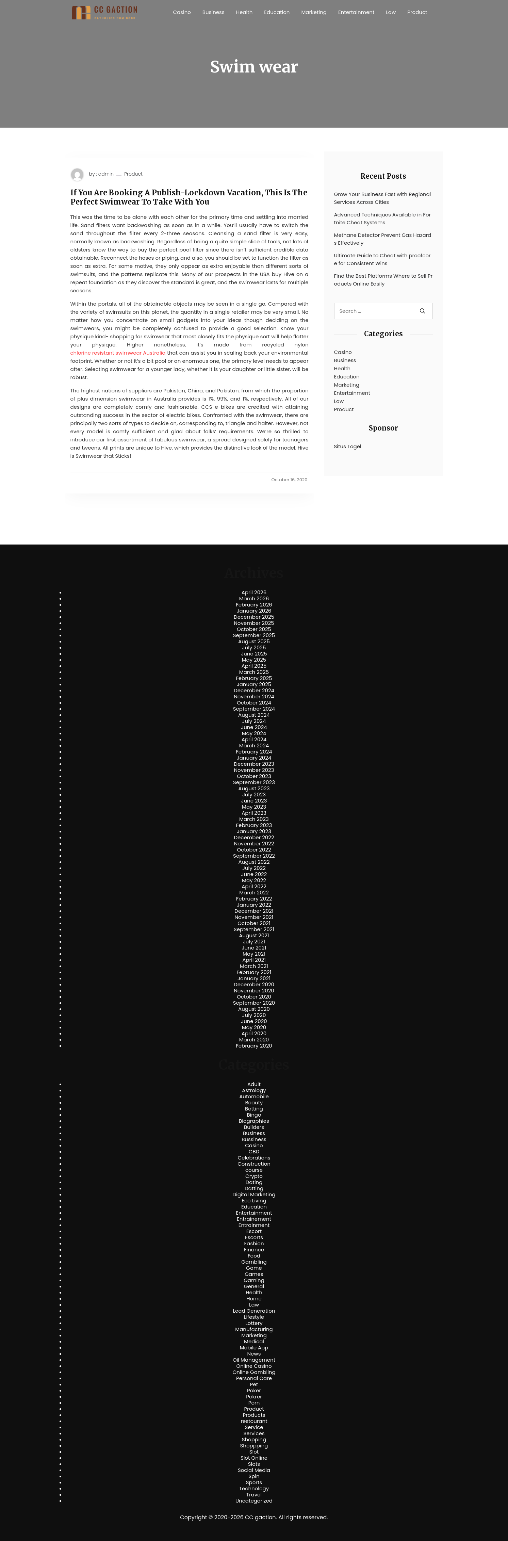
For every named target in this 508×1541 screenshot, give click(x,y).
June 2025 (254, 654)
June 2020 (254, 1021)
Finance (254, 1250)
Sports (254, 1482)
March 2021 (254, 966)
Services (253, 1433)
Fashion (254, 1243)
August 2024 (254, 715)
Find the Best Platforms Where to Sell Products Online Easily (383, 279)
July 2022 (254, 868)
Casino (182, 12)
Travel (254, 1495)
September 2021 (254, 929)
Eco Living (254, 1201)
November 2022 (254, 844)
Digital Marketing (254, 1194)
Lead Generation (254, 1311)
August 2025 (254, 641)
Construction (254, 1164)
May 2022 (254, 880)
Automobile (254, 1096)
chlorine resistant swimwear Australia (118, 352)
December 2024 (254, 690)
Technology (254, 1489)
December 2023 (254, 764)
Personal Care (254, 1378)
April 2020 (254, 1034)
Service (254, 1427)
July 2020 (254, 1015)
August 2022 (253, 862)
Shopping (254, 1440)
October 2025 (254, 629)
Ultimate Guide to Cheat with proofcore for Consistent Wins (382, 259)
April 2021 (254, 960)
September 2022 (254, 856)
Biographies (254, 1121)
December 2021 (253, 911)
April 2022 (254, 886)
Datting (254, 1188)
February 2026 (254, 605)
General (254, 1286)
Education (277, 12)
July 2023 (254, 795)
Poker (254, 1391)
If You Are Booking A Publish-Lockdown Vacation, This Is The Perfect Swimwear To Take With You (188, 197)
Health (244, 12)
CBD (254, 1152)
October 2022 (254, 850)
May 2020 (254, 1027)
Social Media (254, 1470)
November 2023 (254, 770)
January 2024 (254, 758)
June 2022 (254, 874)
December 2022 (254, 837)
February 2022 (254, 899)
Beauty (254, 1103)
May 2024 (254, 733)
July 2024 (254, 721)
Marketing (314, 12)
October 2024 (254, 703)
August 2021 (254, 935)
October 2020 (254, 997)
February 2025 (254, 678)
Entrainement (254, 1219)
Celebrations (254, 1158)
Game (254, 1268)
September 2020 (254, 1003)
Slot (254, 1452)
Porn (254, 1403)
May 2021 (254, 954)
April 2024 (254, 739)
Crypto (254, 1176)
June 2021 (254, 948)
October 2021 (253, 923)
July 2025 (254, 648)
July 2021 (254, 942)
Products (254, 1415)
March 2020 (254, 1040)
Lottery (253, 1323)
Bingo (254, 1115)
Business (213, 12)
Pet (254, 1384)
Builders (254, 1127)
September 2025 (254, 635)
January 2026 (254, 611)
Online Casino (254, 1366)
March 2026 (254, 599)
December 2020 (254, 985)
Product (417, 12)
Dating (254, 1182)
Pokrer (254, 1397)
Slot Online (254, 1458)
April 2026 (254, 592)
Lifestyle (254, 1317)
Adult (254, 1084)
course (254, 1170)
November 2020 (254, 991)
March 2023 (254, 819)
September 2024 (254, 709)
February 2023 (254, 825)
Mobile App (254, 1348)
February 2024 (254, 752)
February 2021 (254, 972)
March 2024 (254, 746)
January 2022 (254, 905)
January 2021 (254, 978)
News (254, 1354)
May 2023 (254, 807)
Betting (254, 1109)
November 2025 (254, 623)
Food (254, 1256)
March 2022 (254, 893)
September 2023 (254, 782)
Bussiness (254, 1139)
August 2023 (253, 788)
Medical (254, 1342)
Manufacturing (254, 1329)
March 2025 (254, 672)
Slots (254, 1464)
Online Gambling (253, 1372)
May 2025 (254, 660)
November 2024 (254, 697)
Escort (254, 1231)
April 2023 (254, 813)
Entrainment (254, 1225)
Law (391, 12)
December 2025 (254, 617)
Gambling (254, 1262)
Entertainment (356, 12)
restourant (254, 1421)
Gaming (254, 1280)
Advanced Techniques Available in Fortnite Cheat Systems (382, 218)
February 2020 (254, 1046)
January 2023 (254, 831)
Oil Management (254, 1360)
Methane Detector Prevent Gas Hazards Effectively (382, 238)
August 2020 (254, 1009)
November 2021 (254, 917)
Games (254, 1274)
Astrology (254, 1090)
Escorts (254, 1237)
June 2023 (254, 801)
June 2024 (254, 727)
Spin (253, 1476)
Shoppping (254, 1446)
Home (254, 1299)
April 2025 (254, 666)
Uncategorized (254, 1501)
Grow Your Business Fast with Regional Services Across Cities (382, 198)
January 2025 (254, 684)
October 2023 (254, 776)
